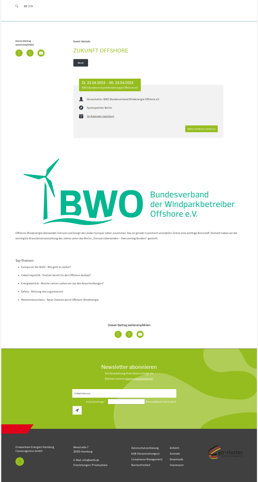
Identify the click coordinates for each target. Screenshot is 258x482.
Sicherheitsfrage (89, 401)
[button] (19, 53)
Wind (81, 62)
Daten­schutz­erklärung (139, 378)
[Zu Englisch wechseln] (31, 6)
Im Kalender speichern (100, 116)
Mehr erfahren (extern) (201, 129)
